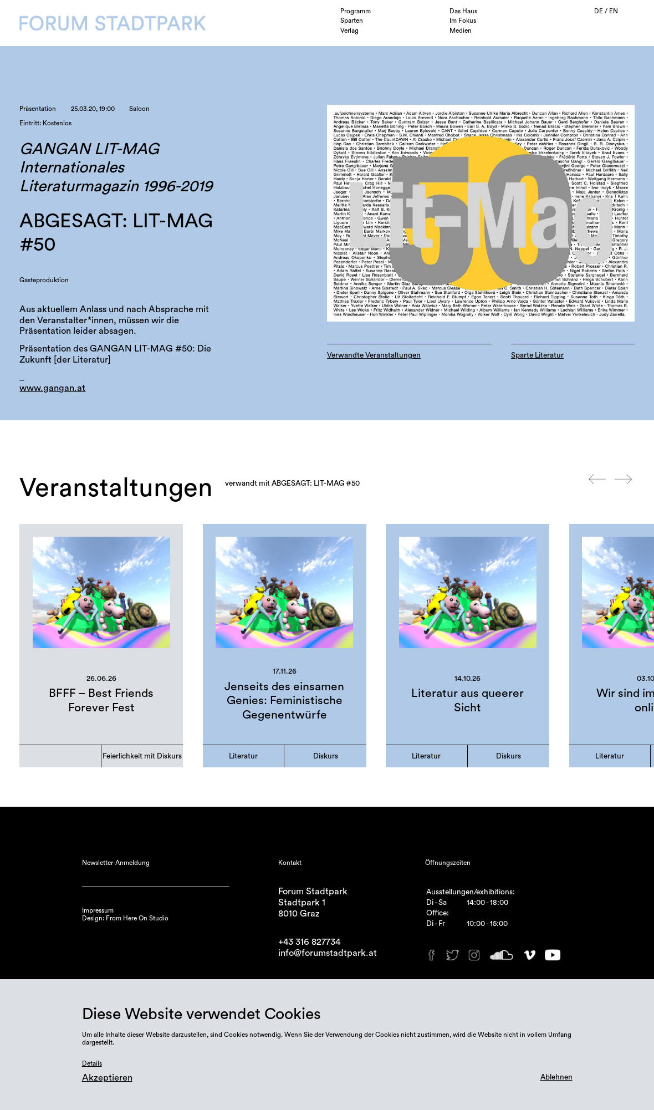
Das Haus (463, 11)
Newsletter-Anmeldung (116, 862)
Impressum (98, 910)
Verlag (349, 30)
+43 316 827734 (309, 942)
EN (613, 11)
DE (599, 11)
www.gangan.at (52, 388)
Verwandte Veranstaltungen (374, 355)
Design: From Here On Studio (125, 918)
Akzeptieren (107, 1077)
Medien (460, 30)
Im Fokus (462, 20)
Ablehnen (556, 1077)
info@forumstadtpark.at (327, 953)
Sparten (351, 20)
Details (92, 1063)
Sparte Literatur (537, 355)
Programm (355, 11)
